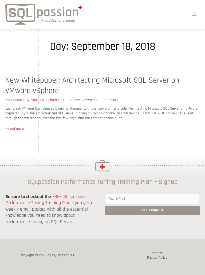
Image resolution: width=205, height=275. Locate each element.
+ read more (14, 128)
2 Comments (108, 100)
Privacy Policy (157, 257)
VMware (89, 100)
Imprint (157, 253)
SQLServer (73, 100)
